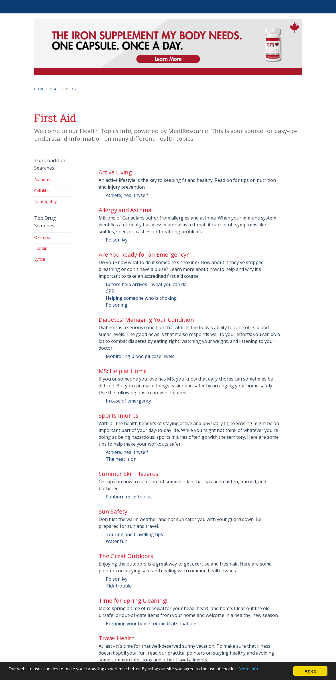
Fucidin (40, 248)
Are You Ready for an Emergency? (144, 254)
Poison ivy (116, 240)
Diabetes (42, 179)
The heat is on (121, 459)
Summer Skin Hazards (128, 474)
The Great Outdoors (126, 556)
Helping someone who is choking (141, 298)
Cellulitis (41, 190)
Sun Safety (113, 511)
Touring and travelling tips (134, 534)
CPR (110, 291)
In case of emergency (128, 401)
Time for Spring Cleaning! (133, 600)
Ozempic (42, 237)
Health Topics (63, 89)
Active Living (115, 172)
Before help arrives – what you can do (146, 284)
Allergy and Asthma (125, 210)
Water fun (116, 541)
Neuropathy (45, 201)
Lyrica (39, 259)
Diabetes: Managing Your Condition (146, 319)
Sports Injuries (119, 415)
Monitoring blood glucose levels (140, 356)
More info (248, 669)
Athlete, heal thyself (127, 195)
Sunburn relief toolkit (129, 497)
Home (39, 89)
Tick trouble (119, 586)
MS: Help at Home (123, 371)
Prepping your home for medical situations (151, 623)
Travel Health (117, 638)
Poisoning (116, 305)
